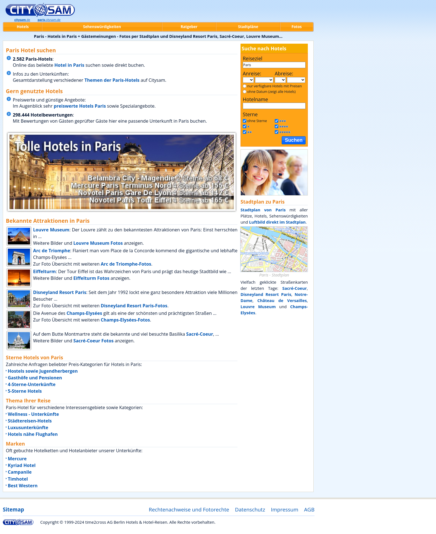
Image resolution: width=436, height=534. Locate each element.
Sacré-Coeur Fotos (93, 341)
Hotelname (255, 99)
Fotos (297, 26)
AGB (309, 509)
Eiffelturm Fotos (91, 278)
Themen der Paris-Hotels (112, 80)
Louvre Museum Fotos (98, 243)
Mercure (17, 459)
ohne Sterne (257, 120)
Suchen (294, 140)
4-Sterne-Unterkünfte (32, 384)
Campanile (20, 472)
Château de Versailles (282, 300)
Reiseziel (252, 58)
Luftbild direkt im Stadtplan (277, 222)
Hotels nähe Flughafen (33, 434)
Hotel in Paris (69, 65)
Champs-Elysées (84, 313)
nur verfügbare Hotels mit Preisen (274, 86)
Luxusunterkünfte (28, 427)
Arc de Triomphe (51, 251)
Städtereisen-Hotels (30, 421)
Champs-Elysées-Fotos (125, 320)
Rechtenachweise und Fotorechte (189, 509)
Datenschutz (250, 509)
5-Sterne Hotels (25, 391)
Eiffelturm (44, 271)
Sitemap (13, 509)
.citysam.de (49, 20)
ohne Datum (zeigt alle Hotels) (271, 91)
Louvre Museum (51, 230)
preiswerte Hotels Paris (80, 106)
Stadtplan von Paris (263, 209)
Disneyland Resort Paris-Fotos (134, 306)
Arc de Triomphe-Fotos (126, 264)
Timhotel (18, 479)
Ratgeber (189, 26)
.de (22, 20)
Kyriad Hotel (22, 465)
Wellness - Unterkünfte (33, 414)
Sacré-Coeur (199, 334)
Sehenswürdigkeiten (102, 26)
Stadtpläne (248, 26)
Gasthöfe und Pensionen (35, 378)
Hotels (23, 26)
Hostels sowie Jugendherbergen (43, 371)
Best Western (23, 486)
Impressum (284, 509)
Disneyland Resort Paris (59, 292)
